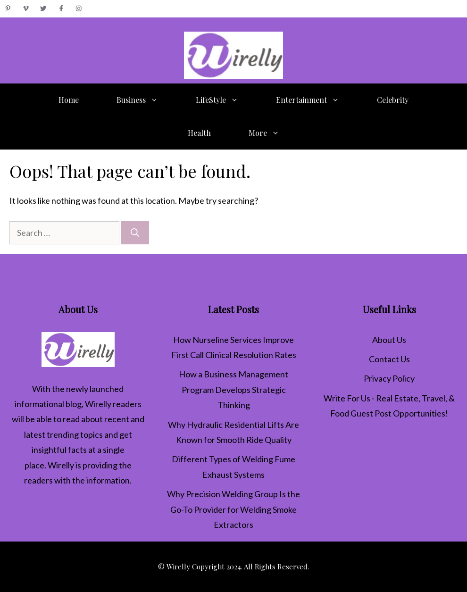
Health (199, 133)
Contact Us (389, 359)
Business (147, 100)
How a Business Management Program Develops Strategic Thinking (233, 389)
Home (68, 100)
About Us (389, 339)
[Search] (135, 232)
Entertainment (317, 100)
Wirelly (98, 404)
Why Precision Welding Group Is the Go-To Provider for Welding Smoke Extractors (233, 509)
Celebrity (393, 100)
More (273, 133)
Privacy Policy (389, 378)
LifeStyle (226, 100)
